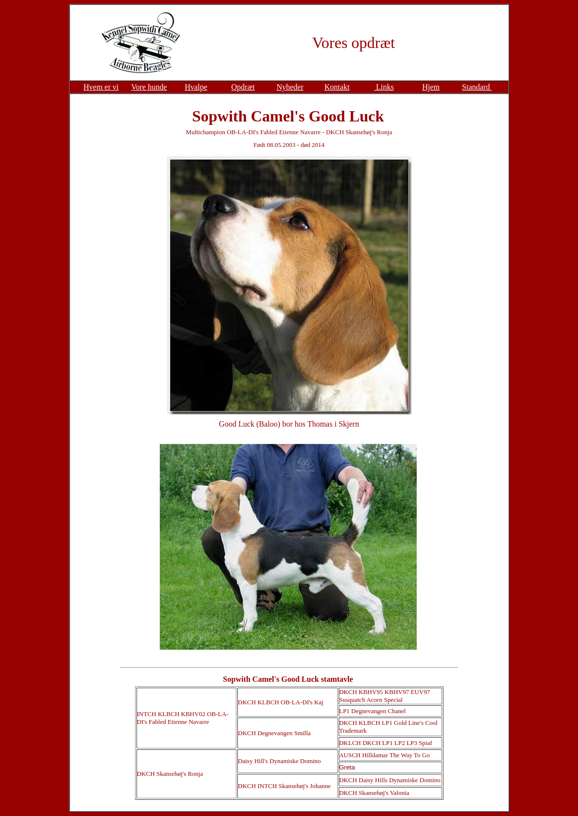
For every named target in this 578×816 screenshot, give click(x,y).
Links (383, 87)
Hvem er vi (101, 87)
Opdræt (243, 87)
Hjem (431, 87)
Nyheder (290, 87)
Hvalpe (196, 87)
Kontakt (337, 87)
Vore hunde (149, 87)
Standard (477, 87)
